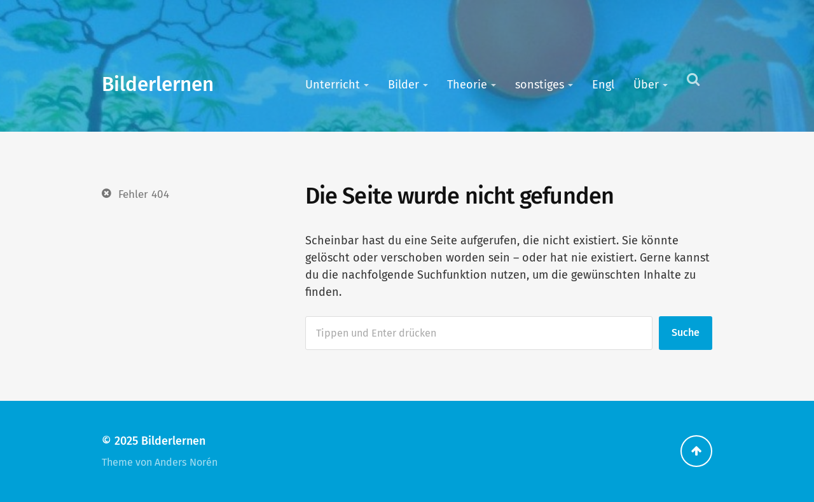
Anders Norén (186, 462)
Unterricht (332, 85)
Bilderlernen (158, 84)
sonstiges (539, 85)
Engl (603, 85)
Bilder (403, 85)
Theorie (467, 85)
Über (646, 85)
